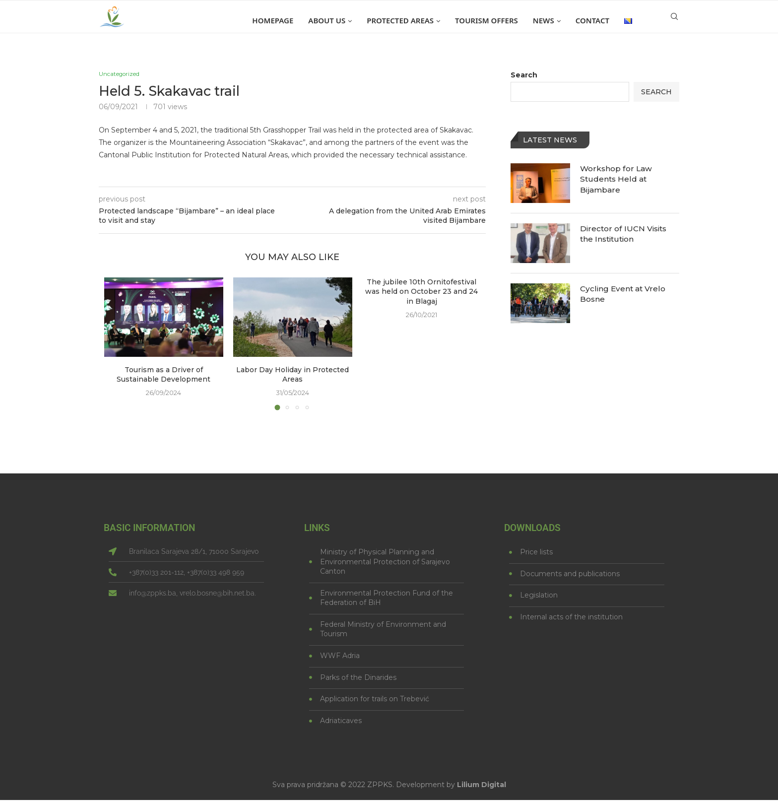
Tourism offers (486, 20)
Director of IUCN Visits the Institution (625, 234)
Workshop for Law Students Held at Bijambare (617, 180)
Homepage (272, 20)
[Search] (674, 20)
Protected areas (400, 20)
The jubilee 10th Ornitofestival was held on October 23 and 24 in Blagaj (421, 292)
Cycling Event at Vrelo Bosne (623, 294)
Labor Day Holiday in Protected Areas (292, 375)
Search (524, 74)
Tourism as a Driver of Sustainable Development (163, 375)
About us (326, 20)
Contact (592, 20)
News (543, 20)
